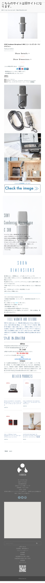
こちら (16, 302)
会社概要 (22, 552)
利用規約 (22, 554)
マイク (27, 82)
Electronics (14, 80)
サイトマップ (22, 562)
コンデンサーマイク (16, 82)
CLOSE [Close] (42, 1)
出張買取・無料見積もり (22, 548)
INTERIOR (20, 80)
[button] (22, 518)
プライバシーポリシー (22, 550)
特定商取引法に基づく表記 (22, 556)
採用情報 (22, 560)
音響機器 (32, 82)
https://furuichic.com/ (21, 10)
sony (10, 82)
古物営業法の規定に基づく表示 (23, 558)
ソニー (23, 82)
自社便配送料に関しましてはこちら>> (14, 73)
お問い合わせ (22, 546)
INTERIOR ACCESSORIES (30, 80)
